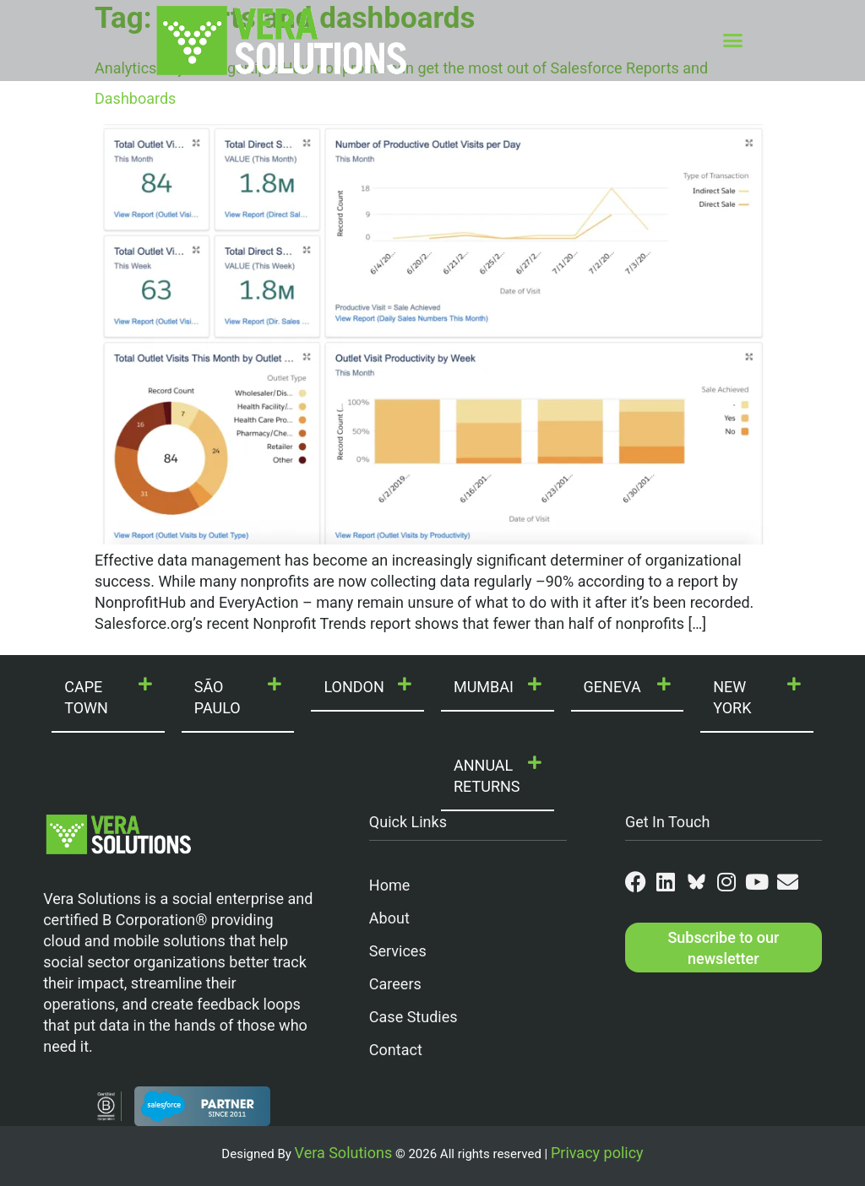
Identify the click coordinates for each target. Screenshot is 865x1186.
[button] (733, 40)
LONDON (354, 687)
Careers (395, 984)
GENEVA (612, 687)
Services (398, 951)
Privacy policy (597, 1153)
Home (389, 885)
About (389, 918)
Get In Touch (667, 822)
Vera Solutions (344, 1153)
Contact (395, 1050)
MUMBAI (484, 687)
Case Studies (413, 1017)
